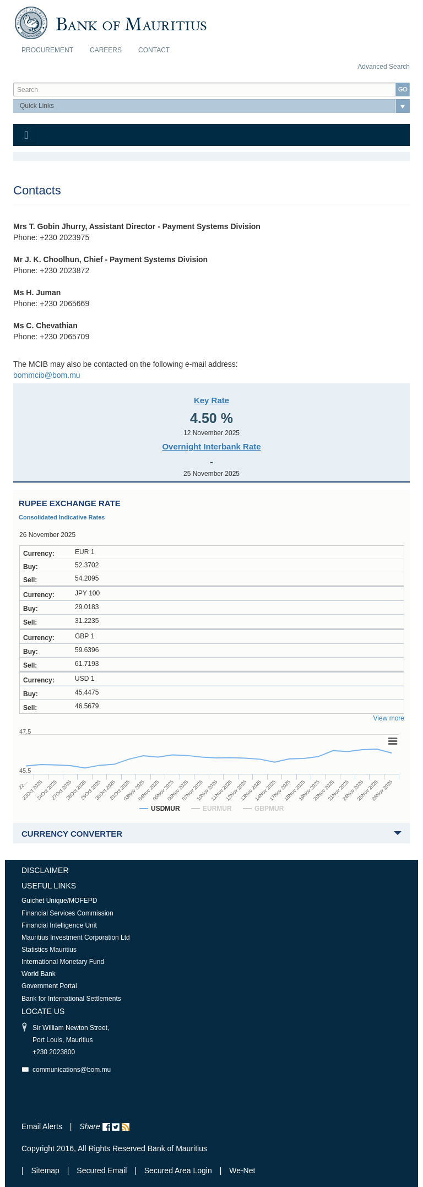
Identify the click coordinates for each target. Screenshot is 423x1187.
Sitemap (46, 1170)
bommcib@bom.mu (46, 375)
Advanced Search (383, 67)
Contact (154, 50)
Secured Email (102, 1170)
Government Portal (49, 986)
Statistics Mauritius (49, 949)
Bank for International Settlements (71, 998)
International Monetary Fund (62, 962)
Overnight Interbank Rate (211, 446)
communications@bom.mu (71, 1070)
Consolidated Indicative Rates (62, 517)
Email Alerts (41, 1126)
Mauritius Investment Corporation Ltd (75, 937)
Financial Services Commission (67, 913)
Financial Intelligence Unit (59, 925)
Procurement (47, 50)
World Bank (38, 974)
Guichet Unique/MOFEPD (59, 900)
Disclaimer (45, 870)
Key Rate (211, 400)
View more (388, 718)
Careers (106, 50)
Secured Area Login (178, 1170)
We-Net (242, 1170)
